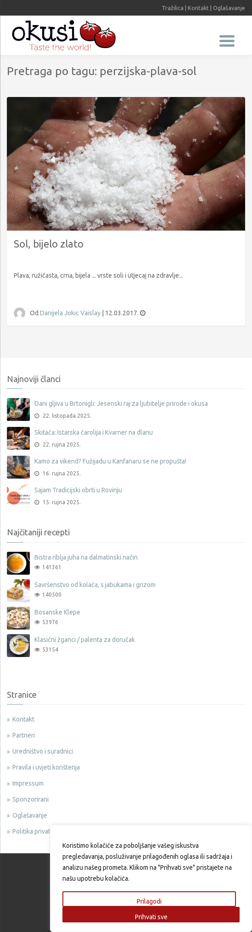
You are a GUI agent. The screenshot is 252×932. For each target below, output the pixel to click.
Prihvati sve (151, 917)
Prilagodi (149, 901)
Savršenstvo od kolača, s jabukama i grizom (95, 584)
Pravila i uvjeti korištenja (46, 767)
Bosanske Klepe (57, 612)
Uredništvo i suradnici (42, 751)
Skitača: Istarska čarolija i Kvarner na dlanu (93, 432)
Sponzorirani (30, 799)
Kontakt (198, 8)
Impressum (28, 783)
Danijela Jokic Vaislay (71, 313)
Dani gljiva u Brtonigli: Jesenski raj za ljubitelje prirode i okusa (121, 403)
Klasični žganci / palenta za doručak (84, 639)
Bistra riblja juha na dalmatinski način (86, 557)
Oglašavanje (229, 8)
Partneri (23, 735)
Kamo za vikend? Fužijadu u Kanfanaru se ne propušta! (110, 461)
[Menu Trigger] (227, 40)
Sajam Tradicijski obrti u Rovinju (78, 490)
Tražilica (173, 8)
